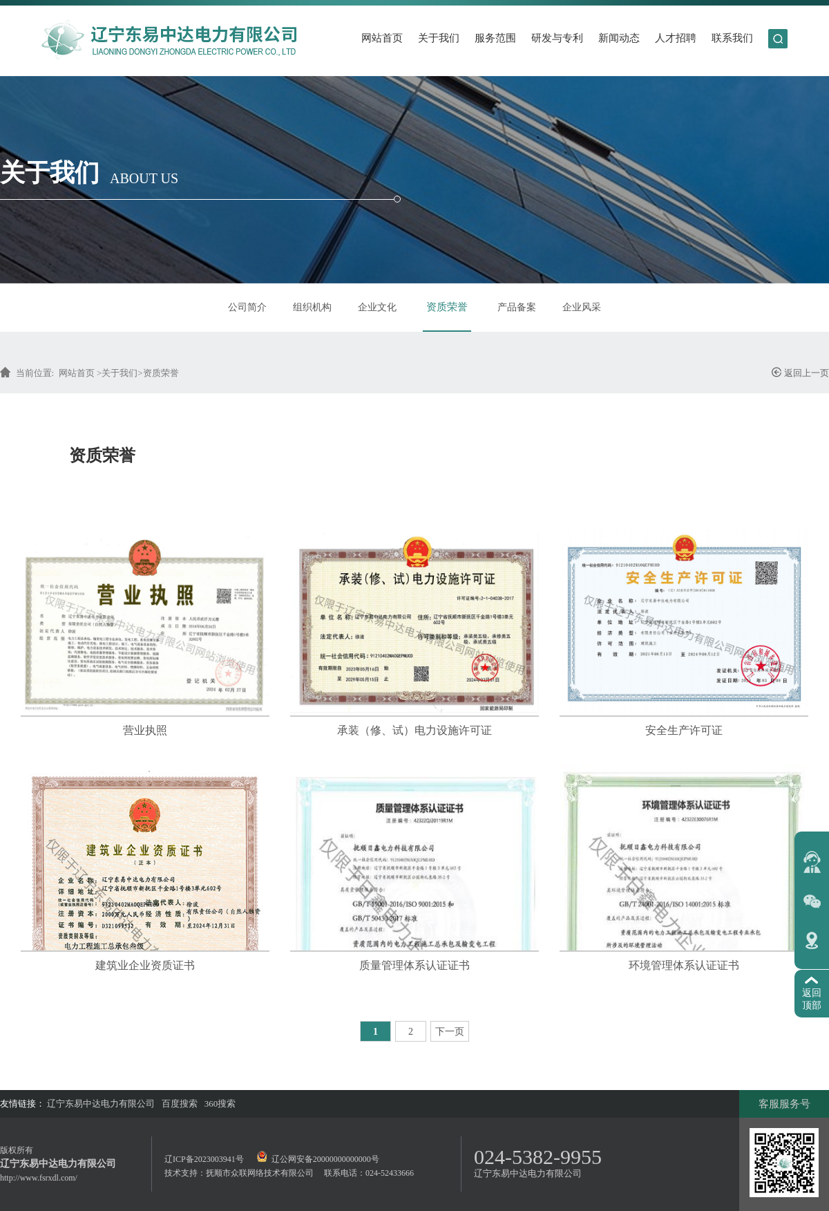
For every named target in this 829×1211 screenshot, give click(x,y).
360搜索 (220, 1103)
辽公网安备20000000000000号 (317, 1159)
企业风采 (581, 307)
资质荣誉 (447, 306)
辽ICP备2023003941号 (204, 1159)
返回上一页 (800, 372)
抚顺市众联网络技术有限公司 (260, 1173)
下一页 (449, 1031)
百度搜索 (180, 1103)
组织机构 (312, 307)
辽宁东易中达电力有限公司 (101, 1103)
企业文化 (377, 307)
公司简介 (247, 307)
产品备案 (516, 307)
